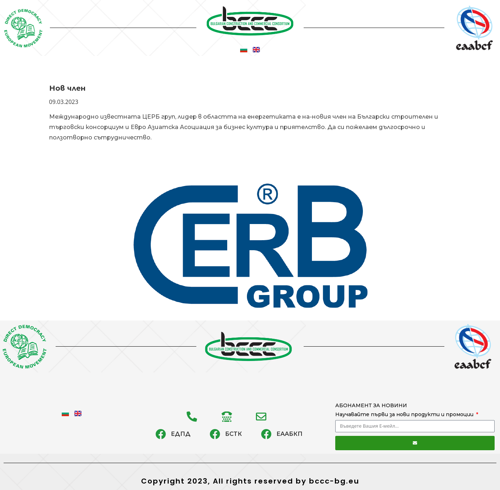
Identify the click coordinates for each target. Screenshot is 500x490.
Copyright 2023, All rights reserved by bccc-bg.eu (250, 481)
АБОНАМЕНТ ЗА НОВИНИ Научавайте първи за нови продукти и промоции (405, 410)
